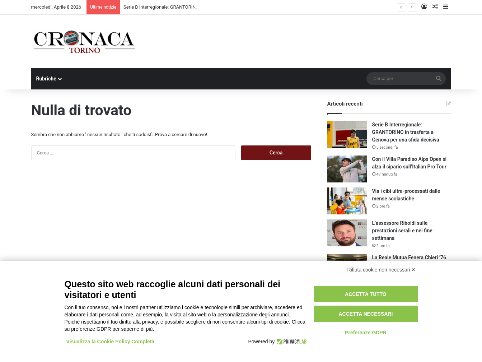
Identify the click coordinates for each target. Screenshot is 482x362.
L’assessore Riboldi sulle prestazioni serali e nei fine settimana (402, 230)
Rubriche (46, 79)
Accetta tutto (366, 294)
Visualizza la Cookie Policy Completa (110, 341)
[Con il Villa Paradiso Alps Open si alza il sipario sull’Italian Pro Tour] (347, 169)
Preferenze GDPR (366, 332)
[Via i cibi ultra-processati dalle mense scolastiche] (347, 200)
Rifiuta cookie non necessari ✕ (381, 270)
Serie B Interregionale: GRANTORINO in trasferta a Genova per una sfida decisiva (405, 132)
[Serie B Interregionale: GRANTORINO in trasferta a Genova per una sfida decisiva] (347, 134)
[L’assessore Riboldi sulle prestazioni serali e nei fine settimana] (347, 232)
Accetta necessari (365, 314)
